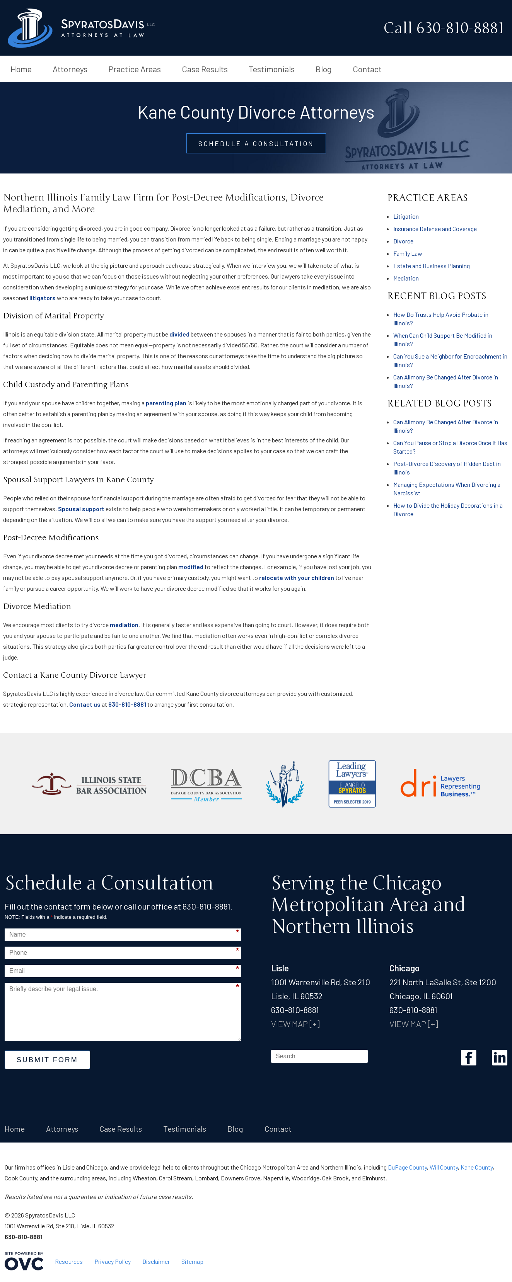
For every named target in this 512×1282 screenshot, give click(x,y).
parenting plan (166, 402)
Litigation (406, 216)
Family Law (407, 253)
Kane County (477, 1167)
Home (21, 69)
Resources (69, 1261)
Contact (367, 69)
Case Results (205, 69)
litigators (42, 297)
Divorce (403, 241)
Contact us (85, 704)
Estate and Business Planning (431, 265)
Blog (324, 69)
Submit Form (47, 1060)
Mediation (406, 278)
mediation (124, 624)
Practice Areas (134, 69)
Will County (444, 1167)
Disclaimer (156, 1261)
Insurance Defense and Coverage (435, 228)
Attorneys (70, 69)
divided (179, 334)
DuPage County (407, 1167)
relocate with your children (296, 577)
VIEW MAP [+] (295, 1023)
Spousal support (81, 508)
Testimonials (272, 69)
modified (190, 566)
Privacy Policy (112, 1261)
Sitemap (192, 1261)
